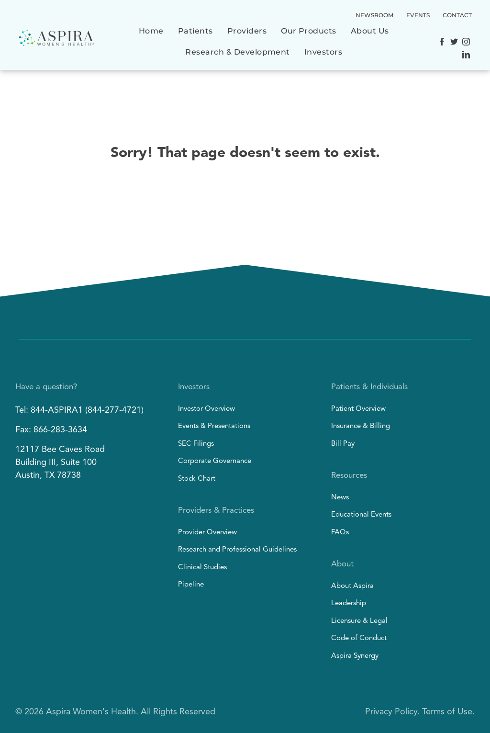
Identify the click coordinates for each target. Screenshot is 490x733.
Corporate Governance (214, 461)
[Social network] (442, 43)
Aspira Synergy (355, 656)
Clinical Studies (202, 567)
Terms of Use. (448, 712)
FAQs (340, 532)
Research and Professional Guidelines (237, 549)
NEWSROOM (374, 15)
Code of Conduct (359, 638)
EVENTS (418, 15)
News (340, 497)
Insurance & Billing (360, 426)
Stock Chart (196, 479)
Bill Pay (343, 444)
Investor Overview (206, 409)
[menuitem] (151, 35)
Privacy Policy (391, 712)
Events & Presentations (214, 426)
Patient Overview (358, 409)
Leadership (348, 603)
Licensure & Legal (359, 621)
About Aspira (352, 586)
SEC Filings (196, 444)
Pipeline (191, 584)
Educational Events (361, 515)
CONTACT (457, 15)
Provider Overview (207, 532)
